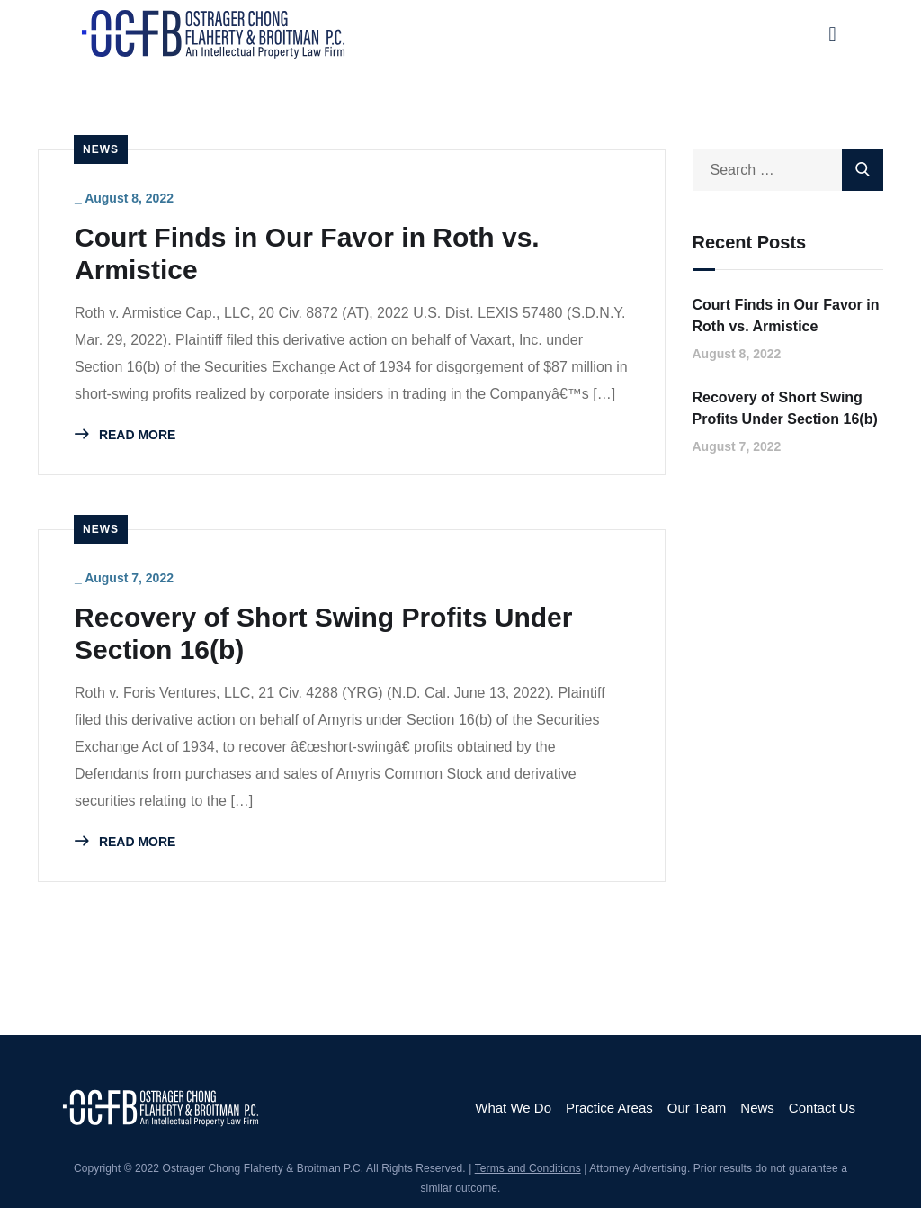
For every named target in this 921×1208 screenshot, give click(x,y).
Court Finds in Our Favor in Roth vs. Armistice (307, 253)
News (101, 149)
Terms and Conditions (528, 1168)
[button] (832, 33)
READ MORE (125, 435)
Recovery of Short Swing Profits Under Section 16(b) (323, 633)
